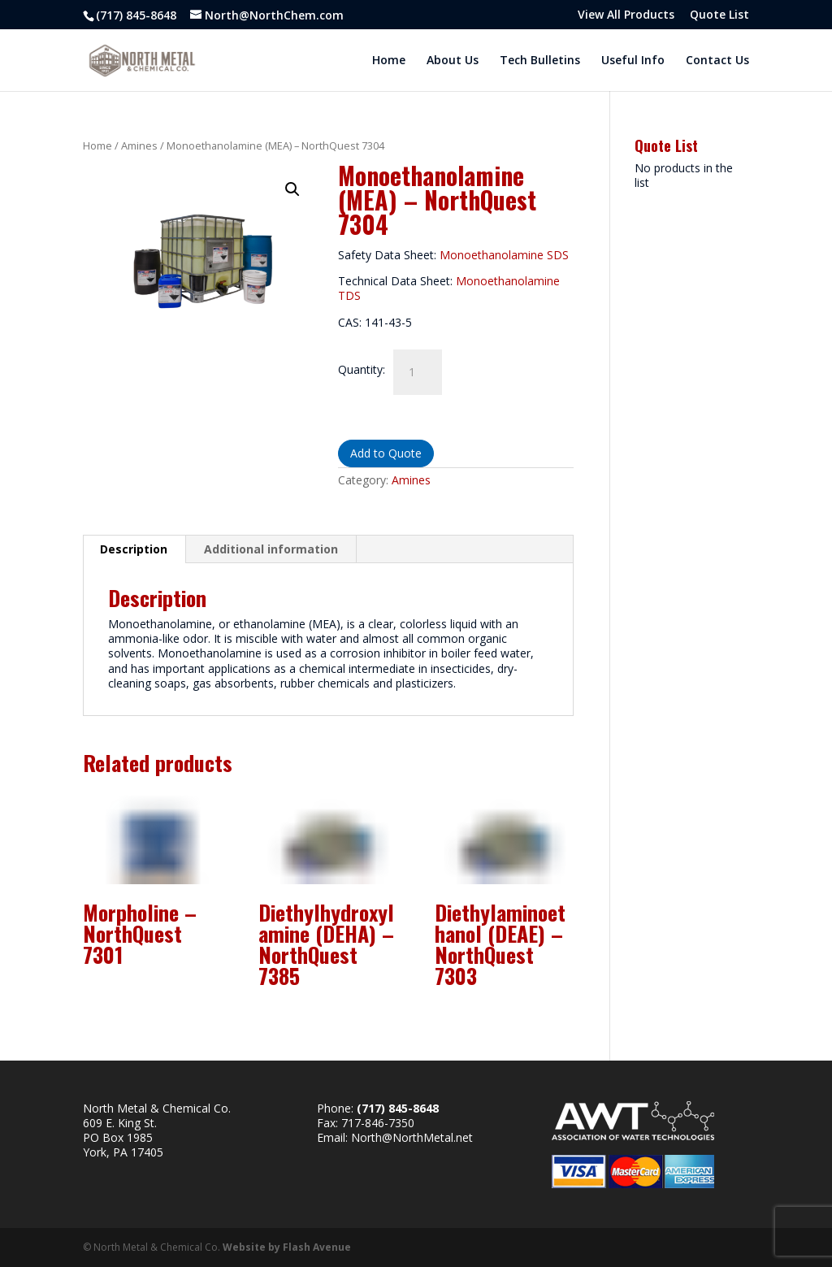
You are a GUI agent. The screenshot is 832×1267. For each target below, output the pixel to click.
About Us (453, 60)
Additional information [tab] (271, 549)
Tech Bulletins (540, 60)
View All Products (626, 15)
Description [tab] (133, 549)
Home (388, 60)
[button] (292, 189)
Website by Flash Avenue (287, 1247)
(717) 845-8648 (136, 15)
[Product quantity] (417, 372)
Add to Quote (386, 453)
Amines (139, 145)
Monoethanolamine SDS (504, 255)
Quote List (719, 15)
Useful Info (633, 60)
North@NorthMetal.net (412, 1137)
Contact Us (717, 60)
